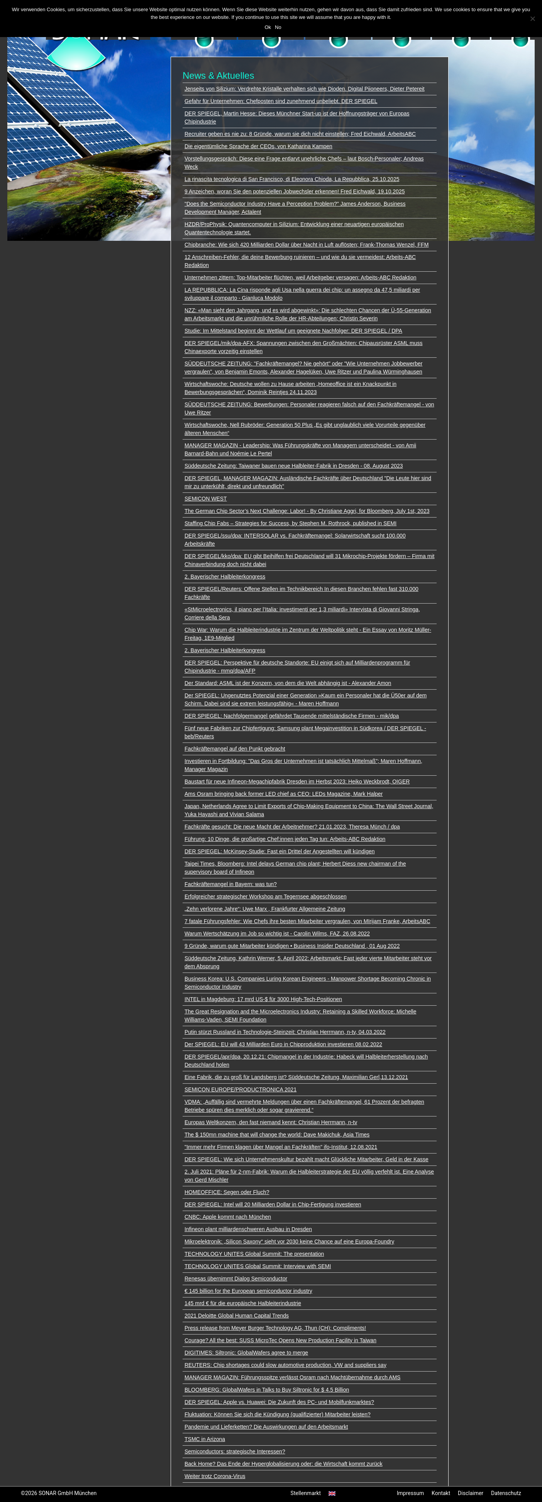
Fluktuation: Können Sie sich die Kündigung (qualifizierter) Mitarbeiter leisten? (278, 1414)
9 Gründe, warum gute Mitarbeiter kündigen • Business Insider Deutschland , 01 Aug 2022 (292, 946)
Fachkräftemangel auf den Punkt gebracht (235, 749)
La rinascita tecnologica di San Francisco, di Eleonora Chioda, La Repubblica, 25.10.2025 (292, 179)
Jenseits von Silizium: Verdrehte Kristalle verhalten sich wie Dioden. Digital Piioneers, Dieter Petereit (305, 89)
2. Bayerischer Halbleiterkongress (225, 576)
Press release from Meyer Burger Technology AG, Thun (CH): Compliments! (275, 1328)
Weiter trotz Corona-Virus (215, 1476)
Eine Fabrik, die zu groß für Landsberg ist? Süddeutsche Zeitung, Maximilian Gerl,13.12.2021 (296, 1077)
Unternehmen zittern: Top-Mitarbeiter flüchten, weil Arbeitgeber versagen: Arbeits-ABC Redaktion (301, 277)
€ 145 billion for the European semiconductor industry (248, 1291)
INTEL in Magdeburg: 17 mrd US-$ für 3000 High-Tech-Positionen (263, 999)
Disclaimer (470, 1493)
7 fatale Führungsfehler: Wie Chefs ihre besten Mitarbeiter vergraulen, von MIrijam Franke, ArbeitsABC (307, 921)
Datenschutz (506, 1493)
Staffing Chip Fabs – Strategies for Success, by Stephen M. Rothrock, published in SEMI (290, 523)
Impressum (410, 1493)
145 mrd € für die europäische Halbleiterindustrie (243, 1303)
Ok (267, 27)
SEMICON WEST (206, 499)
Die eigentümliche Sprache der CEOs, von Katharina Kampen (258, 146)
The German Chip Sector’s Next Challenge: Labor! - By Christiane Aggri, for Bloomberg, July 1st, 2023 (307, 511)
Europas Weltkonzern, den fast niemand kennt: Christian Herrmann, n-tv (271, 1122)
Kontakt (441, 1493)
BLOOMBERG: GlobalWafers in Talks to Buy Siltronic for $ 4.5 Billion (267, 1390)
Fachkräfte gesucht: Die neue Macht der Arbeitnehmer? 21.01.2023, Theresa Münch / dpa (292, 827)
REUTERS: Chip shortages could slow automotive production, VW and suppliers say (285, 1365)
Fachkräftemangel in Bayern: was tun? (231, 884)
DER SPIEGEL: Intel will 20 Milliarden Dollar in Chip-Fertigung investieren (273, 1204)
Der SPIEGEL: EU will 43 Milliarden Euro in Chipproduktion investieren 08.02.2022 (283, 1044)
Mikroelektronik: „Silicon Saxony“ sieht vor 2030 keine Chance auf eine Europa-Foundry (289, 1241)
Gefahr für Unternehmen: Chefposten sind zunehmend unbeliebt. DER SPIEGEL (281, 101)
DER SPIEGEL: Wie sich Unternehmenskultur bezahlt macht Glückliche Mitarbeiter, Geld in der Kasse (307, 1159)
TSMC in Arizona (205, 1439)
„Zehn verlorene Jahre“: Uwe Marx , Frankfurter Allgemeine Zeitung (265, 909)
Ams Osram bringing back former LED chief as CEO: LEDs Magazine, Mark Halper (284, 794)
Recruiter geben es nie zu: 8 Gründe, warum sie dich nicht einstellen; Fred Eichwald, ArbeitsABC (300, 134)
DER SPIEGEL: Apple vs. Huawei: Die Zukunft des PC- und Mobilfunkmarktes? (279, 1402)
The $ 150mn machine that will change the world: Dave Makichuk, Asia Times (277, 1135)
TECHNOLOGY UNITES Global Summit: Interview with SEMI (258, 1266)
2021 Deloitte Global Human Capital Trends (237, 1316)
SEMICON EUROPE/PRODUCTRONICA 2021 (240, 1089)
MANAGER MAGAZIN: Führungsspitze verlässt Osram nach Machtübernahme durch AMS (292, 1377)
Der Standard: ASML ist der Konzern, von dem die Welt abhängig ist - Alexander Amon (288, 683)
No (278, 27)
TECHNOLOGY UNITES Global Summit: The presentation (254, 1254)
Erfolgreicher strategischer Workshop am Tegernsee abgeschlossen (266, 896)
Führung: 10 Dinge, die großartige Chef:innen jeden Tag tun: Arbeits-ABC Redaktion (285, 839)
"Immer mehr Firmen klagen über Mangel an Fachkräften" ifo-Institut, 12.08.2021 (281, 1147)
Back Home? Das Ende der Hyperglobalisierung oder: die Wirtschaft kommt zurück (284, 1464)
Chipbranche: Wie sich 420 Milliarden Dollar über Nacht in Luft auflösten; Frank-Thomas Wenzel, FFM (307, 245)
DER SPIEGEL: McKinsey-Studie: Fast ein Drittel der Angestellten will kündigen (280, 851)
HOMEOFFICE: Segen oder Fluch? (227, 1192)
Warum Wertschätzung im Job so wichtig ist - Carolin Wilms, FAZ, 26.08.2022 (277, 933)
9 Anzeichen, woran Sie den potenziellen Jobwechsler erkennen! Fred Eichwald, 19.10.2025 (295, 191)
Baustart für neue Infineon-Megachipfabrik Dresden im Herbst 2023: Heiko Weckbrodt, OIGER (297, 781)
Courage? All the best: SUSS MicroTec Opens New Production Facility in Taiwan (280, 1340)
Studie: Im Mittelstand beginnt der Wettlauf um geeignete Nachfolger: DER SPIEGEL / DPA (293, 331)
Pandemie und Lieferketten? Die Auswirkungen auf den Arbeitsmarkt (266, 1427)
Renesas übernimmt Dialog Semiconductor (236, 1278)
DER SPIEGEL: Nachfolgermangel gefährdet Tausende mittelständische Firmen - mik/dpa (292, 716)
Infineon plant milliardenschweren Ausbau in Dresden (248, 1229)
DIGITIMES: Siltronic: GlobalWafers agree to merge (246, 1353)
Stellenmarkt (306, 1493)
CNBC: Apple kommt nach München (228, 1217)
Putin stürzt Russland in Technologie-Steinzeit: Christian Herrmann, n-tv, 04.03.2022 (285, 1032)
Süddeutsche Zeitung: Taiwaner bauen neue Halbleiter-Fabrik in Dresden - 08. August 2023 (294, 466)
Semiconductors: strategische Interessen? (235, 1451)
